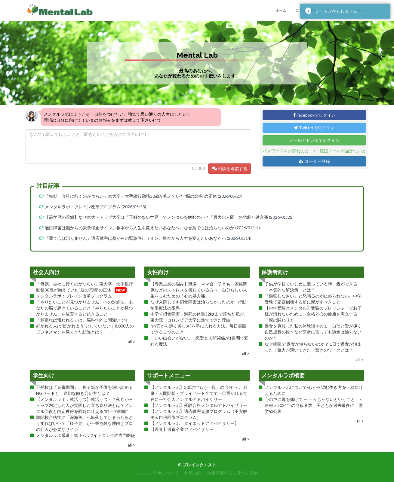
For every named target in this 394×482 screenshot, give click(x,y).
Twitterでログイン (314, 127)
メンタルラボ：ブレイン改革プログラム (83, 206)
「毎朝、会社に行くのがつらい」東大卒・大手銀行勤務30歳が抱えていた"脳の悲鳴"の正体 (131, 196)
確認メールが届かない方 (343, 150)
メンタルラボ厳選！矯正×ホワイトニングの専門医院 (85, 435)
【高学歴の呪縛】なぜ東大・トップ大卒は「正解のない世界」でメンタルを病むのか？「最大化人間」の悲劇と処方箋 (156, 217)
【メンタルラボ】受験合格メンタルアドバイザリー (198, 405)
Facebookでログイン (314, 114)
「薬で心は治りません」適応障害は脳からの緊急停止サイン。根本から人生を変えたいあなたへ (135, 238)
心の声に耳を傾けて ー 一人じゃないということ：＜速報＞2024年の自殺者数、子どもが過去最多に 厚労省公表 (314, 405)
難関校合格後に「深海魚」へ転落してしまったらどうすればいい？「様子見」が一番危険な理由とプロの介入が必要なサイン (84, 423)
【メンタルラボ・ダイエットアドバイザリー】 (194, 423)
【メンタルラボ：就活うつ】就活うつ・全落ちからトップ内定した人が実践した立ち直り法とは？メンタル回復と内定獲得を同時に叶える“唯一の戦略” (84, 405)
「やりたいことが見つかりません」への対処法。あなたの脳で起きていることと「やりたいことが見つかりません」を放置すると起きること (84, 307)
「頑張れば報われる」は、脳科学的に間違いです (82, 319)
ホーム (280, 10)
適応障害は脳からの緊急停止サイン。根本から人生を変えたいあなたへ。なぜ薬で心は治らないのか (139, 227)
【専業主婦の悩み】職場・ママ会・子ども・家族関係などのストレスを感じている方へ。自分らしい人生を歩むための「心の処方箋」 (198, 289)
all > (131, 341)
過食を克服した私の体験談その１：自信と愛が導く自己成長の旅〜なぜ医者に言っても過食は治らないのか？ (313, 331)
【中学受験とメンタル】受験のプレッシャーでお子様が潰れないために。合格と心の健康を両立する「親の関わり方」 (313, 313)
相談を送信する (229, 168)
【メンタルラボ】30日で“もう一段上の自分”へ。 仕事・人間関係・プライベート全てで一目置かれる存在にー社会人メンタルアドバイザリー (199, 393)
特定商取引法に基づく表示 (232, 472)
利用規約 (192, 472)
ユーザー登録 (314, 161)
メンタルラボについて (157, 472)
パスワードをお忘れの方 (286, 150)
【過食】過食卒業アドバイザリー (182, 429)
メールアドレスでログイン (314, 140)
